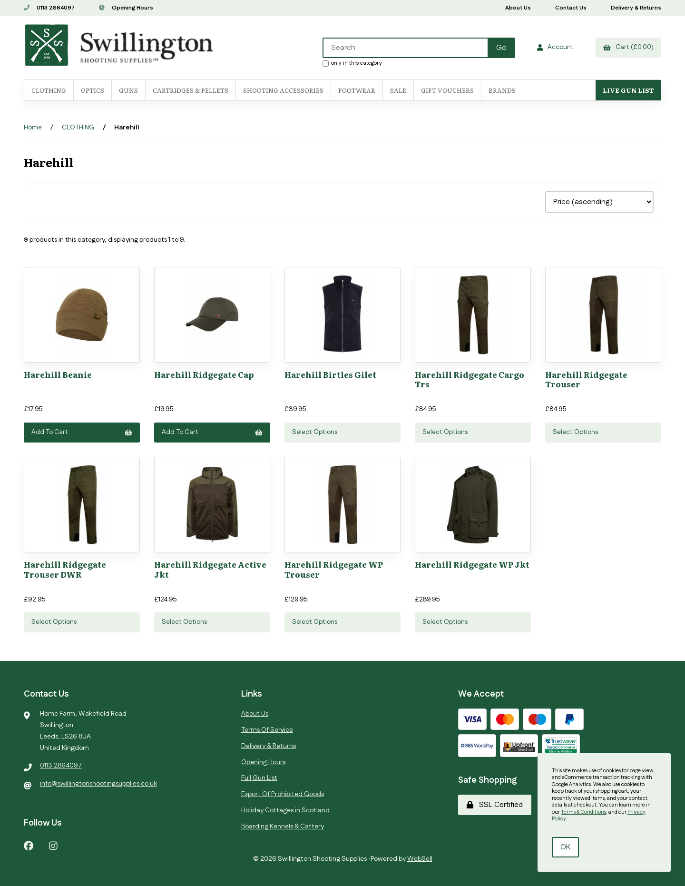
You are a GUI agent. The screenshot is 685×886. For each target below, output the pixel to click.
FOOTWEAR (356, 90)
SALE (398, 90)
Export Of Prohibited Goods (282, 794)
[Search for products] (406, 48)
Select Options (314, 432)
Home (33, 127)
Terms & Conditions (583, 812)
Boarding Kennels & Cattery (282, 826)
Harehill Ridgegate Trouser (586, 379)
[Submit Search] (501, 48)
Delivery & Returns (636, 8)
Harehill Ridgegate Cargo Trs (469, 379)
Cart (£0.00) (628, 47)
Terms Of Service (267, 730)
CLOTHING (78, 127)
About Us (518, 8)
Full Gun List (259, 778)
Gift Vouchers (447, 90)
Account (555, 47)
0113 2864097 (49, 8)
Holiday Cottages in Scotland (285, 810)
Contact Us (571, 8)
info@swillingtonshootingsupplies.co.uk (98, 783)
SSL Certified (495, 804)
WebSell (419, 859)
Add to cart (81, 432)
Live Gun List (628, 90)
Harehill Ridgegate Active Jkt (210, 569)
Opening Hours (126, 8)
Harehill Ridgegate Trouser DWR (65, 569)
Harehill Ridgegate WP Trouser (333, 569)
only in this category (352, 63)
